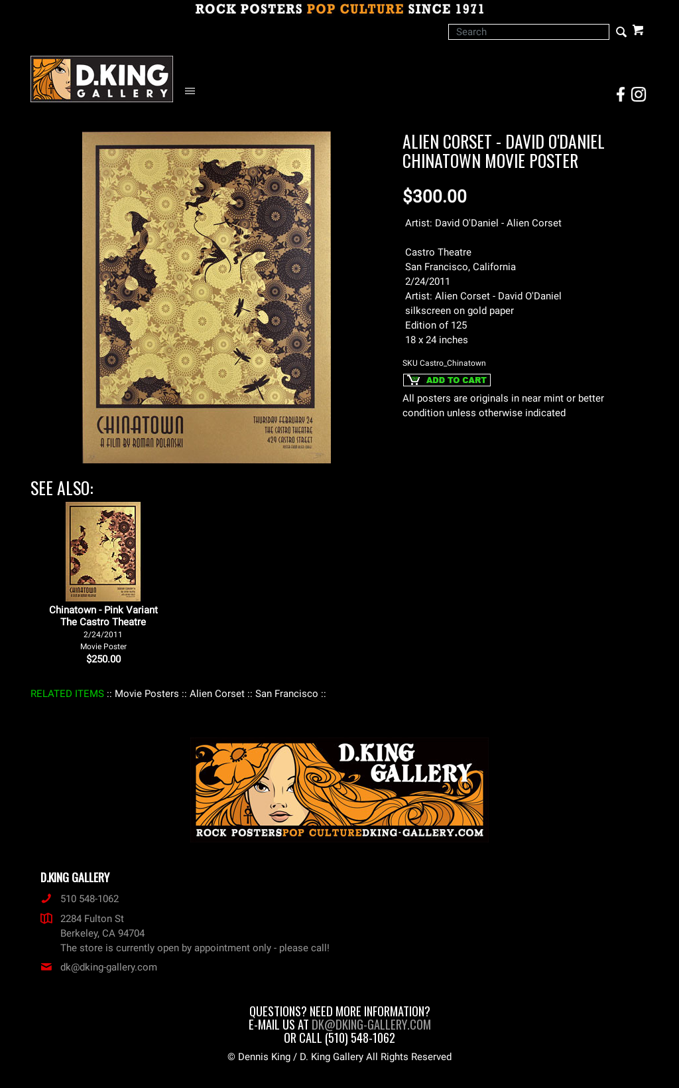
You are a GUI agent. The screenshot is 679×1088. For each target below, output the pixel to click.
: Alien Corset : (217, 694)
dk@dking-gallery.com (98, 967)
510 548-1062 (79, 899)
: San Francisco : (287, 694)
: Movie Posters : (146, 694)
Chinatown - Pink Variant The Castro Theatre (103, 627)
